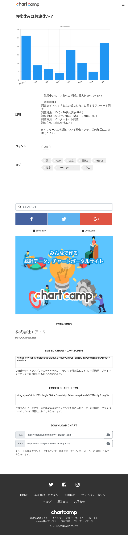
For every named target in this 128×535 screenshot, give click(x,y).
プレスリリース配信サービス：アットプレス (70, 521)
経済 (46, 147)
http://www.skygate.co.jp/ (25, 338)
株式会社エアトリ (30, 332)
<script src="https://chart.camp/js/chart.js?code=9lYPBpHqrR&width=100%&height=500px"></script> (64, 362)
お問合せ (79, 501)
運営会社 (62, 501)
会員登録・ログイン (46, 495)
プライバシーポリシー (81, 451)
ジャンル (20, 146)
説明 (18, 114)
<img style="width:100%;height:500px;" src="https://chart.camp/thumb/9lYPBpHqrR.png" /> (64, 399)
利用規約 (94, 370)
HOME (24, 495)
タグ (18, 164)
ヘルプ (47, 501)
